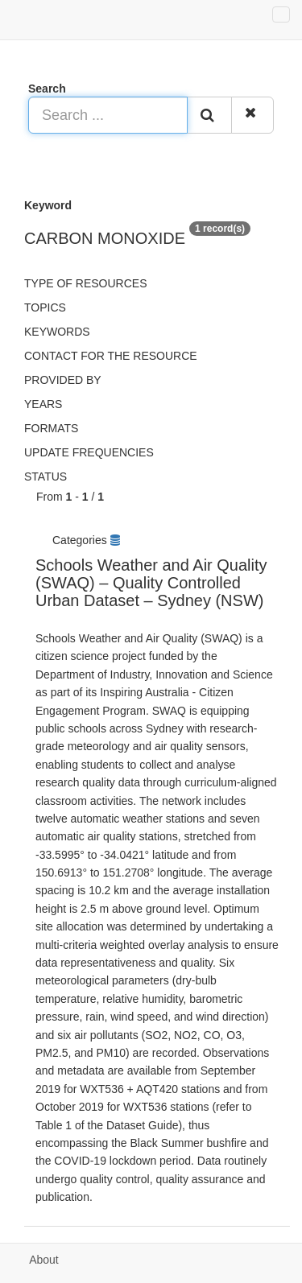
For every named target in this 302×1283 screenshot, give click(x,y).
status (45, 476)
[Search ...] (108, 115)
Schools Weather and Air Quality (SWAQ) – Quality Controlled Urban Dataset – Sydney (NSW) (151, 582)
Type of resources (85, 283)
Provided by (62, 379)
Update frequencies (89, 452)
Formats (51, 428)
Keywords (57, 331)
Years (43, 404)
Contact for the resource (110, 355)
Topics (45, 307)
